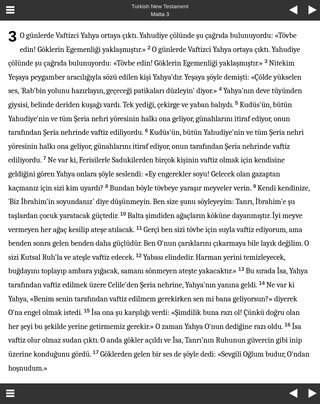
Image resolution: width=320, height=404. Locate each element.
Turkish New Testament (160, 6)
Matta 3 (160, 14)
